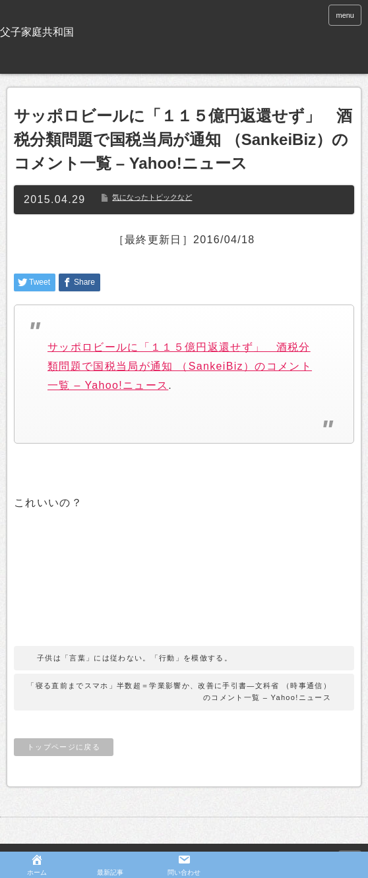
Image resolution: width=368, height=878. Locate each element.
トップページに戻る (63, 747)
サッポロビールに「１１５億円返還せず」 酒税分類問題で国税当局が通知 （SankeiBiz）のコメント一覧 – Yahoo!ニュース (179, 366)
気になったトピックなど (152, 197)
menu (345, 15)
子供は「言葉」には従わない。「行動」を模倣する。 (134, 658)
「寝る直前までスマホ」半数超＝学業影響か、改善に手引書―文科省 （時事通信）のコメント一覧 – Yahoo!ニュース (179, 691)
